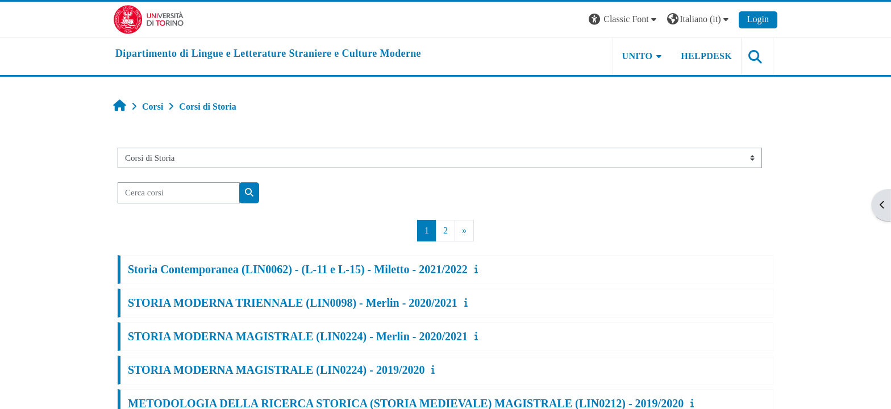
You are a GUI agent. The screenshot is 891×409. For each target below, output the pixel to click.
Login (758, 19)
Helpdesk (706, 56)
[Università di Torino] (148, 18)
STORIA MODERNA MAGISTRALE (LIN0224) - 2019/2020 (276, 370)
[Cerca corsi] (179, 192)
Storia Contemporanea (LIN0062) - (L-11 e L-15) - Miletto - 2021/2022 (298, 269)
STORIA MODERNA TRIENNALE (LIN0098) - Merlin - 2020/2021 (292, 303)
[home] (268, 54)
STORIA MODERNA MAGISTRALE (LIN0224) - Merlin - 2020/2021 (298, 336)
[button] (624, 19)
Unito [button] (637, 56)
